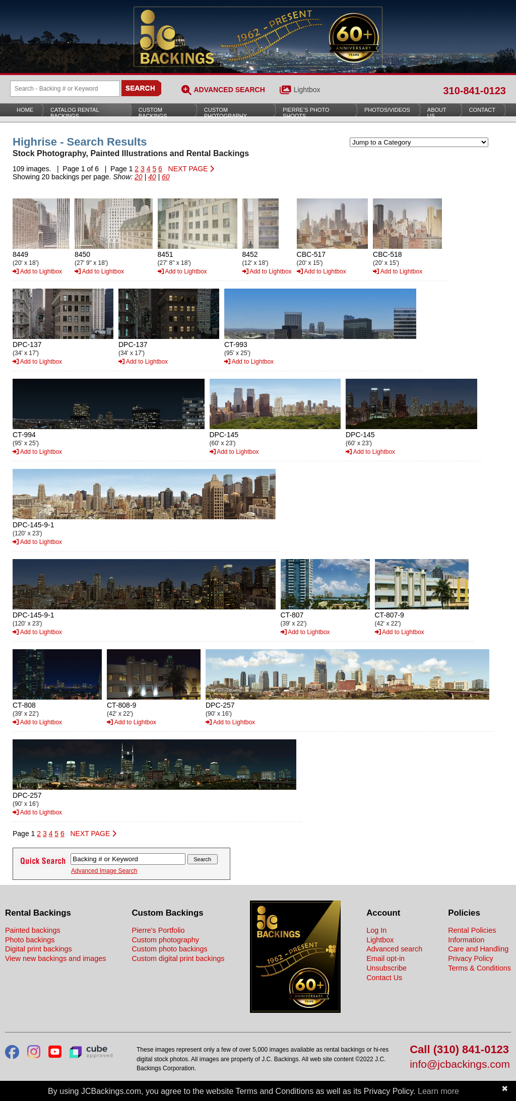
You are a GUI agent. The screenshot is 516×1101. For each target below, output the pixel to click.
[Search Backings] (65, 89)
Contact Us (384, 978)
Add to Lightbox (37, 271)
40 (152, 177)
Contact (482, 110)
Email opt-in (385, 958)
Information (466, 940)
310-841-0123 (474, 90)
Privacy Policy (470, 958)
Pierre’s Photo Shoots (306, 113)
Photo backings (29, 940)
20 (139, 177)
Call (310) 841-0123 (459, 1050)
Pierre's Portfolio (158, 930)
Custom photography (165, 940)
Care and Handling (478, 949)
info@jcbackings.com (460, 1064)
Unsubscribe (386, 968)
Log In (376, 930)
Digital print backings (38, 949)
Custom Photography (225, 113)
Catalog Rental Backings (74, 113)
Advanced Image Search (104, 870)
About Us (436, 113)
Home (25, 110)
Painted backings (32, 930)
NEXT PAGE (191, 169)
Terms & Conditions (479, 968)
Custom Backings (153, 113)
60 (166, 177)
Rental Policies (472, 930)
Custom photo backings (169, 949)
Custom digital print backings (178, 958)
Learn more (438, 1091)
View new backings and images (55, 958)
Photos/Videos (387, 110)
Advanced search (394, 949)
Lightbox (307, 90)
